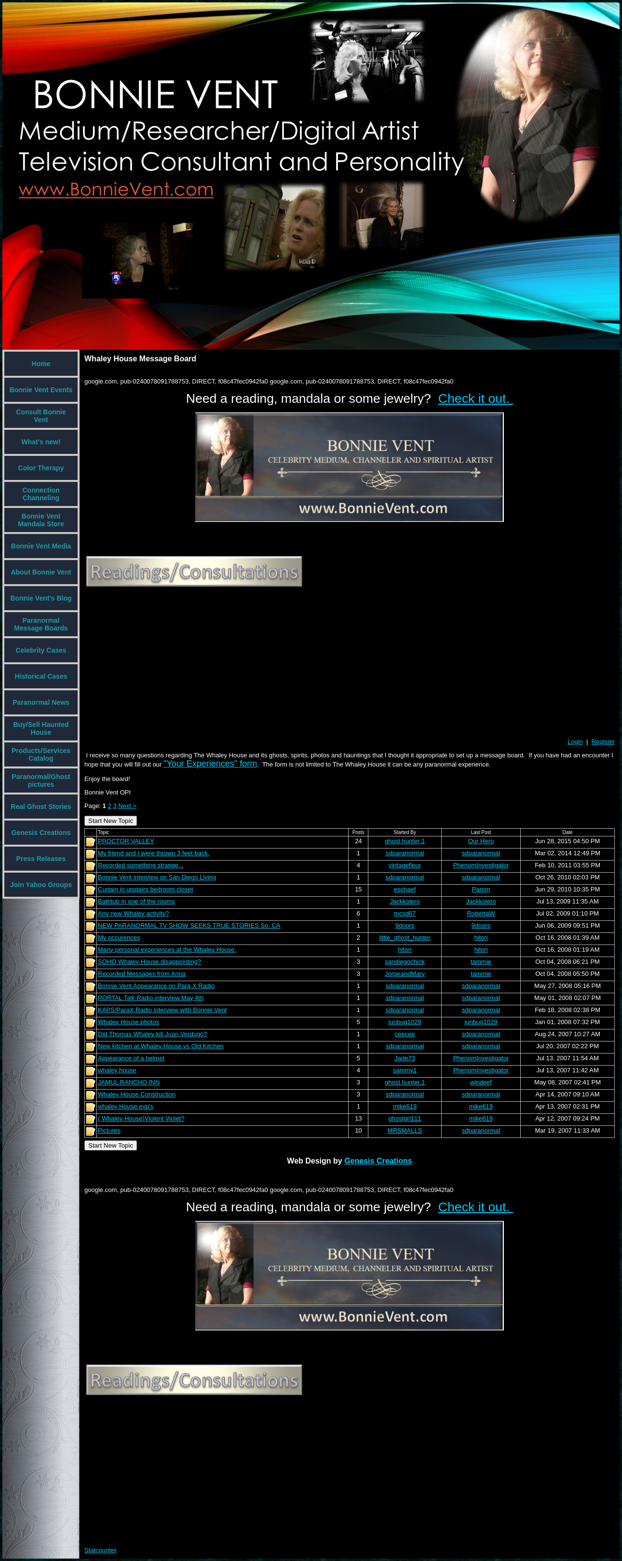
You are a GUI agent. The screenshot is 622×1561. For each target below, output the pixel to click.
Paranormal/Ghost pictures (41, 780)
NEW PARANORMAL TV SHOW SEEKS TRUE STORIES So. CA (189, 925)
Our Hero (481, 841)
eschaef (405, 889)
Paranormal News (41, 702)
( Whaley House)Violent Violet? (141, 1118)
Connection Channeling (41, 494)
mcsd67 (405, 913)
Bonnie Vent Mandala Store (41, 520)
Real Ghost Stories (41, 806)
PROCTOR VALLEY (126, 841)
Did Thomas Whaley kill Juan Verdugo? (152, 1034)
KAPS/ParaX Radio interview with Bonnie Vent (162, 1009)
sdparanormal (405, 853)
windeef (481, 1082)
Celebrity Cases (40, 650)
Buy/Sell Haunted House (40, 728)
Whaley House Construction (137, 1094)
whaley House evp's (125, 1106)
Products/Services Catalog (41, 754)
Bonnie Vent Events (41, 390)
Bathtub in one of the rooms (136, 901)
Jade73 (404, 1058)
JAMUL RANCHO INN (129, 1082)
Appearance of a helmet (131, 1058)
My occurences (119, 937)
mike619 (405, 1106)
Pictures (109, 1130)
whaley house (117, 1070)
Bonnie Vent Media (41, 546)
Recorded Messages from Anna (142, 973)
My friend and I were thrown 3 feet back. (153, 853)
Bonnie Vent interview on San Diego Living (157, 877)
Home (41, 364)
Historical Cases (41, 676)
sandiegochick (404, 961)
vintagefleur (405, 865)
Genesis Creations (41, 832)
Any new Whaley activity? (133, 913)
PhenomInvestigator (481, 865)
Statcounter (100, 1550)
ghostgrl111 (405, 1118)
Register (603, 741)
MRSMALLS (405, 1130)
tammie (481, 961)
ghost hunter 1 (405, 841)
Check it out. (476, 398)
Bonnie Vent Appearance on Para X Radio (156, 985)
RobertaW (481, 913)
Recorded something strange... (141, 865)
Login (575, 741)
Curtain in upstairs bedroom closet (145, 889)
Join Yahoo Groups (41, 885)
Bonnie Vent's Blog (40, 598)
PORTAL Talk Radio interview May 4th (150, 997)
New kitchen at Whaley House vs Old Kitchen (161, 1046)
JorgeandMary (405, 973)
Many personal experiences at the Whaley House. (167, 949)
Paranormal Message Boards (41, 624)
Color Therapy (41, 468)
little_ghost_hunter (404, 937)
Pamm (481, 889)
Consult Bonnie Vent (41, 416)
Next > (127, 805)
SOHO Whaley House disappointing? (149, 961)
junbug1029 (405, 1022)
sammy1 (405, 1070)
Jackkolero (404, 901)
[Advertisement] (227, 663)
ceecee (405, 1034)
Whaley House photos (128, 1022)
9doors (405, 925)
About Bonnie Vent (41, 572)
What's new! (40, 442)
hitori (480, 937)
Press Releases (41, 859)
